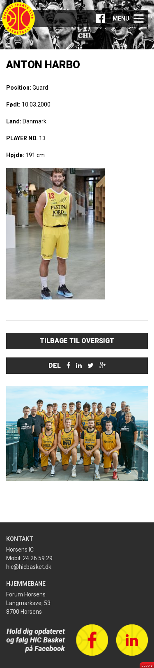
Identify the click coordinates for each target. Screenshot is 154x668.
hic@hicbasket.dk (28, 567)
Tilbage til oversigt (77, 341)
